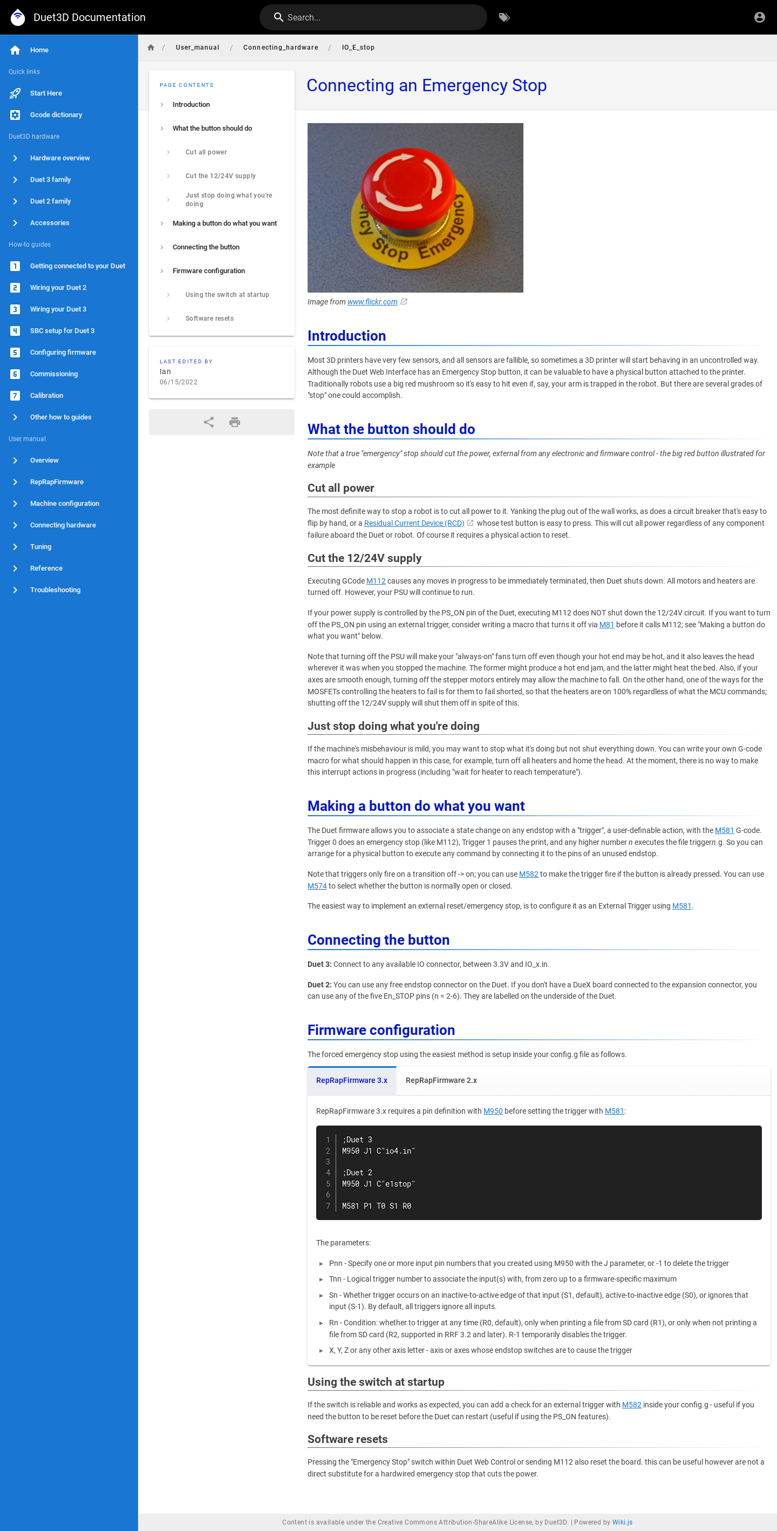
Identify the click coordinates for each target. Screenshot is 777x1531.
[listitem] (221, 105)
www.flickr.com (372, 302)
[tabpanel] (539, 1230)
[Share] (209, 422)
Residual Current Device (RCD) (414, 523)
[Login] (760, 17)
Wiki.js (622, 1522)
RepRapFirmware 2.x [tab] (441, 1080)
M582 (529, 874)
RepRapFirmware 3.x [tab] (351, 1080)
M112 (376, 581)
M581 (724, 830)
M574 (317, 886)
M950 (493, 1111)
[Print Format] (235, 422)
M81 (607, 624)
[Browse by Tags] (504, 17)
